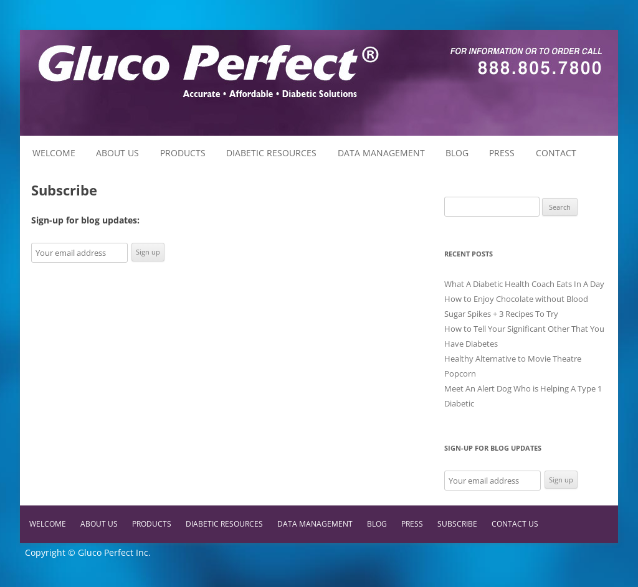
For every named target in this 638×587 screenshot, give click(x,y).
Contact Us (515, 524)
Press (502, 153)
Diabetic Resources (271, 153)
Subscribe (457, 524)
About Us (117, 153)
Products (183, 153)
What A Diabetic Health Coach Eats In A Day (524, 283)
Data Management (381, 153)
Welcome (53, 153)
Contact (556, 153)
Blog (457, 153)
